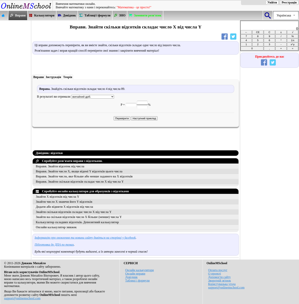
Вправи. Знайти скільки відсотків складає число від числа (80, 181)
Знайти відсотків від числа (57, 196)
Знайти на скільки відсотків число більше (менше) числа (79, 217)
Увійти (272, 2)
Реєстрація (289, 2)
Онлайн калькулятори (139, 270)
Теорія (67, 77)
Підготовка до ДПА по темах (54, 244)
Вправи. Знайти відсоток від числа (60, 166)
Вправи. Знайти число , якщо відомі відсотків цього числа (79, 171)
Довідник (131, 277)
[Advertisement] (15, 79)
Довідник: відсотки (49, 153)
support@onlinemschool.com (22, 298)
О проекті (214, 273)
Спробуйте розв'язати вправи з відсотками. (69, 161)
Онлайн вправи (135, 273)
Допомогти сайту (219, 277)
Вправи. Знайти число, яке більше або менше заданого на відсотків (84, 176)
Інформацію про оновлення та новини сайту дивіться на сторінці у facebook (85, 237)
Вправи (38, 77)
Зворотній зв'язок (219, 280)
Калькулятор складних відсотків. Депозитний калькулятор (77, 222)
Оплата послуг (217, 270)
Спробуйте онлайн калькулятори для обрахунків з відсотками (82, 191)
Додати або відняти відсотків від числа (64, 206)
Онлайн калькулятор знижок (56, 227)
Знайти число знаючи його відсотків (64, 201)
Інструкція (53, 77)
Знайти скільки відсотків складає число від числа (74, 212)
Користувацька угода (222, 284)
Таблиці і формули (137, 280)
